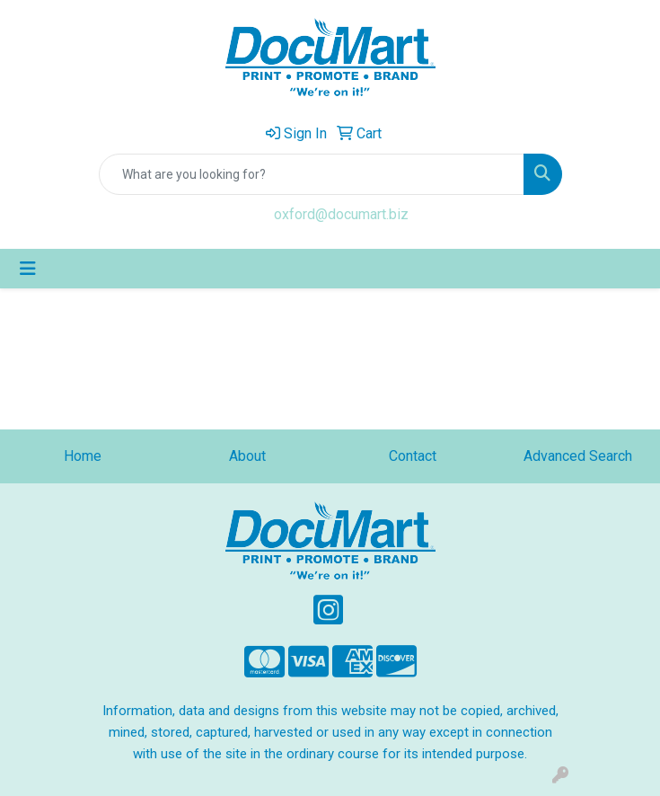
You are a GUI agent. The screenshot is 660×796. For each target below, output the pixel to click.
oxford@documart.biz (341, 214)
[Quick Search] (311, 174)
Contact (412, 455)
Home (82, 455)
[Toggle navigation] (28, 268)
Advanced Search (578, 455)
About (247, 455)
